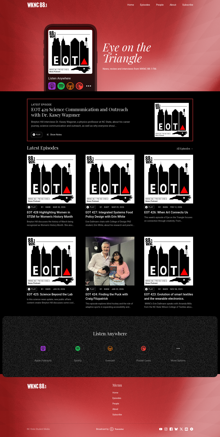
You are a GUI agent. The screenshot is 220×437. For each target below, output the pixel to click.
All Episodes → (184, 148)
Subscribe (187, 4)
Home (130, 4)
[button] (36, 134)
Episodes (145, 4)
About (173, 4)
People (160, 4)
